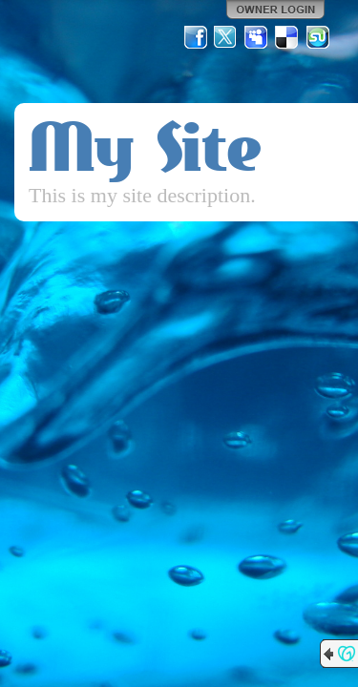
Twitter (226, 37)
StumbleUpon (318, 37)
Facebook (195, 37)
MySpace (256, 37)
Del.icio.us (287, 37)
